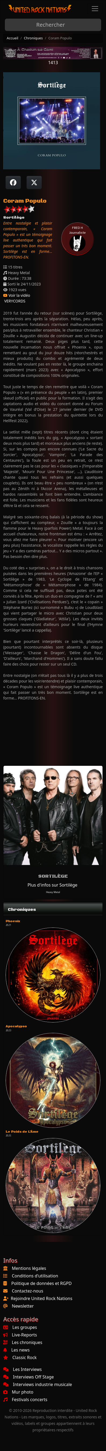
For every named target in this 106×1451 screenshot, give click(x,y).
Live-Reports (20, 1335)
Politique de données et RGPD (41, 1283)
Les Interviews (22, 1369)
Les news (16, 1350)
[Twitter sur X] (34, 182)
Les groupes (20, 1327)
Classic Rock (20, 1357)
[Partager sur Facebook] (13, 182)
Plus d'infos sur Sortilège (52, 885)
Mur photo (18, 1392)
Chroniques (33, 38)
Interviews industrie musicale (37, 1384)
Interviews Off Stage (28, 1377)
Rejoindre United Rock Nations (41, 1298)
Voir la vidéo (16, 295)
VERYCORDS (14, 301)
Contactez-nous (27, 1291)
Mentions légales (29, 1268)
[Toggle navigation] (95, 8)
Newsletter (23, 1306)
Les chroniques (22, 1342)
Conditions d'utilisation (35, 1276)
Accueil (12, 38)
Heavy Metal (53, 892)
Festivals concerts (25, 1399)
